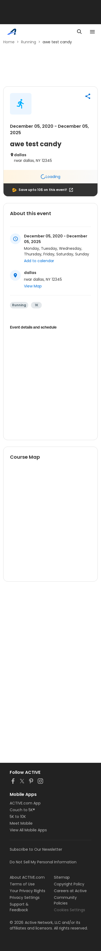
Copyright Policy (69, 884)
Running (28, 42)
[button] (88, 96)
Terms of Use (22, 884)
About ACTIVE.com (27, 877)
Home (9, 42)
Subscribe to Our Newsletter (36, 849)
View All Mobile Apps (28, 830)
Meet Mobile (21, 823)
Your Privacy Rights (27, 890)
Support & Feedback (19, 907)
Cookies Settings (69, 910)
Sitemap (62, 877)
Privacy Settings (25, 897)
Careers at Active (70, 890)
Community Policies (65, 900)
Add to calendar (39, 260)
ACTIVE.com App (25, 803)
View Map (33, 286)
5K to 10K (18, 816)
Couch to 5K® (22, 810)
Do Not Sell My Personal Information (43, 862)
